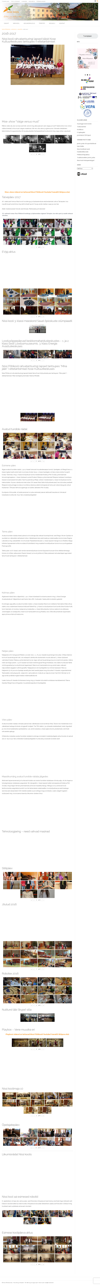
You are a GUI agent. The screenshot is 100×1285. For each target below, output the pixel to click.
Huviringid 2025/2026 (84, 124)
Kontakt (62, 23)
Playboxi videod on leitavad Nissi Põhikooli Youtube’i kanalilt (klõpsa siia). (37, 1034)
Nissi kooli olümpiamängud (85, 160)
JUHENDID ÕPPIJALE (84, 135)
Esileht (6, 23)
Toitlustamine (15, 1)
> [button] (95, 58)
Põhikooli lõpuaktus (83, 155)
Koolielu (52, 23)
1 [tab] (85, 74)
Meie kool (16, 23)
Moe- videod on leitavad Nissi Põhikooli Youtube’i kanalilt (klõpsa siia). (37, 192)
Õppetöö (42, 23)
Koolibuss (32, 1)
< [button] (79, 58)
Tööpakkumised (40, 1)
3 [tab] (89, 74)
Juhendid (24, 1)
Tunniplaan (5, 1)
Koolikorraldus (29, 23)
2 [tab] (87, 74)
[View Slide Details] (87, 58)
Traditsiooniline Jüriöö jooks (86, 157)
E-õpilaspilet (81, 132)
